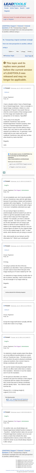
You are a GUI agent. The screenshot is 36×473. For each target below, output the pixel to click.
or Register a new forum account (17, 167)
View (17, 51)
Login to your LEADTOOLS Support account (20, 164)
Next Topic (28, 56)
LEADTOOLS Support (9, 26)
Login (28, 8)
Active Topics (14, 8)
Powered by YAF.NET (10, 470)
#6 (4, 412)
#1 (4, 88)
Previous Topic (9, 55)
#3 (4, 246)
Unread (30, 51)
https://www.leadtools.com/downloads (18, 159)
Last (23, 51)
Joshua (6, 92)
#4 (4, 306)
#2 (4, 181)
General (20, 26)
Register (7, 11)
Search (22, 8)
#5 (4, 337)
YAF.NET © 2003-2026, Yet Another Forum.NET (24, 470)
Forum (6, 8)
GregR (6, 185)
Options (11, 51)
